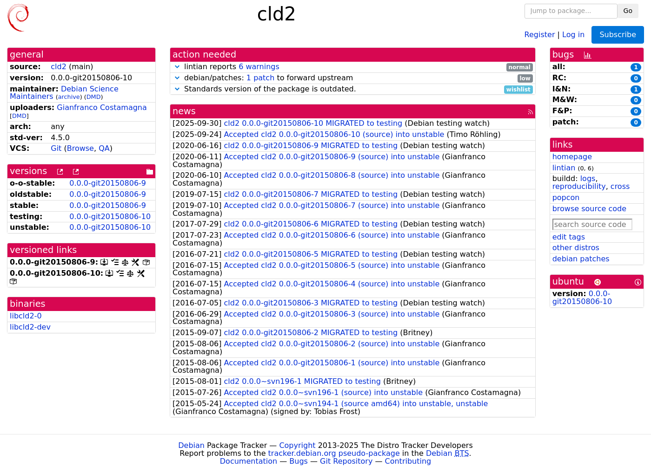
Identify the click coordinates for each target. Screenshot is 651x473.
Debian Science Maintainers (64, 92)
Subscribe (617, 34)
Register (540, 34)
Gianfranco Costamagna (101, 107)
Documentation (248, 461)
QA (104, 148)
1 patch (260, 77)
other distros (575, 247)
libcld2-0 (26, 315)
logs (588, 178)
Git (56, 148)
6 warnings (259, 66)
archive (69, 96)
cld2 (58, 66)
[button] (177, 66)
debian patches (581, 258)
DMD (93, 96)
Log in (573, 34)
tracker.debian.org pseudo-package (334, 453)
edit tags (568, 237)
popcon (566, 197)
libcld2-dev (30, 327)
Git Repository (346, 461)
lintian (564, 167)
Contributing (408, 461)
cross (620, 186)
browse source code (589, 208)
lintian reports (353, 67)
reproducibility (579, 186)
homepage (572, 156)
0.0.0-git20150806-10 (110, 216)
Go (628, 10)
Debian (191, 445)
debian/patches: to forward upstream (353, 78)
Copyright (297, 445)
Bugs (298, 461)
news (184, 111)
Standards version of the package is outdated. (353, 89)
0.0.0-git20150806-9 (107, 183)
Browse (80, 148)
